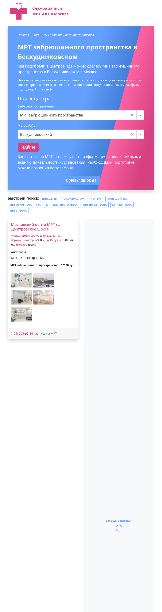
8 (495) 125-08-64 (81, 180)
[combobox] (81, 115)
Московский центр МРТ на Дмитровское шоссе (36, 227)
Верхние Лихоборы (23, 240)
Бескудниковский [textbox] (77, 134)
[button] (21, 280)
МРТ (36, 35)
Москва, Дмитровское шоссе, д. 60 (33, 235)
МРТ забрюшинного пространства (69, 35)
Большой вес (117, 198)
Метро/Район (27, 125)
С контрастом (73, 198)
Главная (23, 35)
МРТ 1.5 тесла (122, 205)
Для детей (49, 198)
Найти (28, 147)
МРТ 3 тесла (18, 210)
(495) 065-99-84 (22, 333)
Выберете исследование (36, 106)
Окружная (56, 240)
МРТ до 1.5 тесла (94, 205)
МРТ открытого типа (24, 205)
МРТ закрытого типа (61, 205)
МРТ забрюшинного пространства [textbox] (77, 115)
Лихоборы (21, 244)
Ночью (96, 198)
